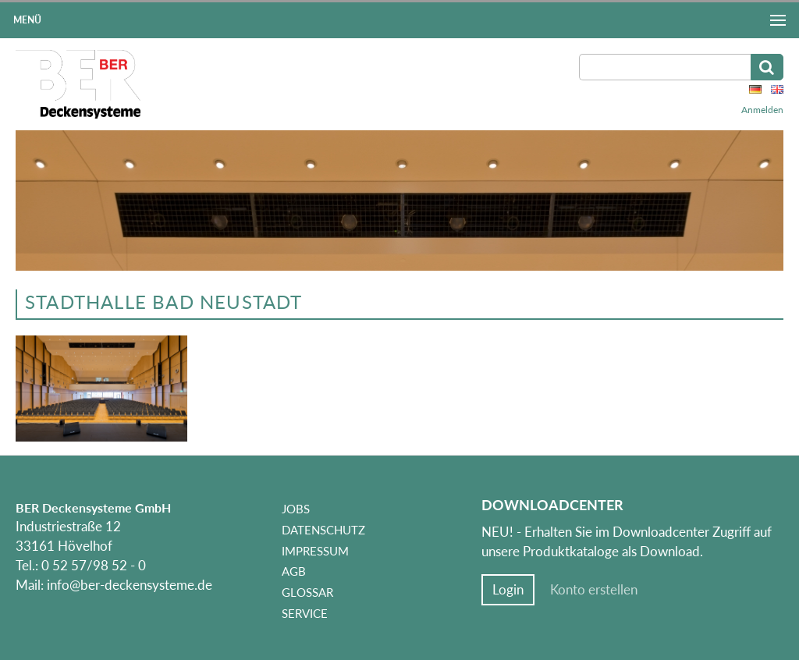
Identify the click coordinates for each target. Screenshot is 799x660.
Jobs (296, 509)
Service (305, 613)
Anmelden (762, 109)
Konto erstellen (593, 590)
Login (508, 590)
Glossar (307, 592)
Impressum (315, 551)
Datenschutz (323, 530)
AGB (294, 571)
